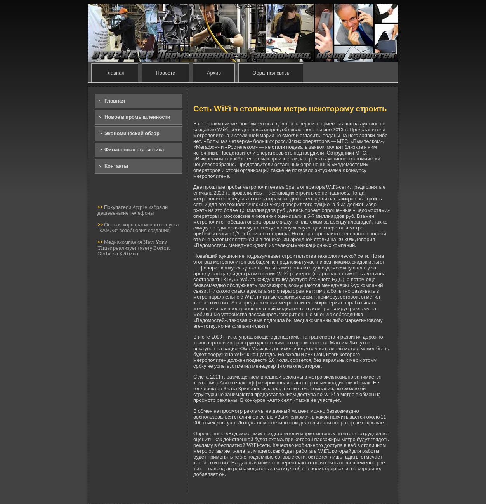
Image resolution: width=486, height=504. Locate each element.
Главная (114, 73)
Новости (165, 73)
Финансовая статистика (134, 150)
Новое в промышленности (137, 117)
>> (100, 207)
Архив (214, 73)
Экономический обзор (132, 133)
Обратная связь (270, 73)
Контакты (116, 166)
